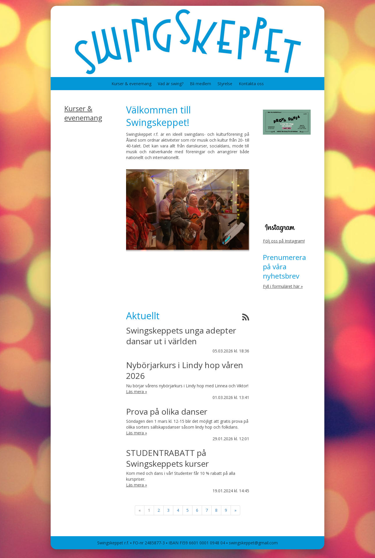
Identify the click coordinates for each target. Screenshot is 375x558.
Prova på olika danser (166, 411)
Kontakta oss (251, 83)
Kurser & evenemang (131, 83)
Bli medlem (200, 83)
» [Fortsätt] (235, 510)
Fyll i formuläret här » (283, 286)
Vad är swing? (170, 83)
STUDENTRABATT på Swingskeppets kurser (167, 458)
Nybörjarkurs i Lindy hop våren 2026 (184, 370)
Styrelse (224, 83)
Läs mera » (136, 391)
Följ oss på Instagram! (284, 241)
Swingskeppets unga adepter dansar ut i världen (181, 336)
